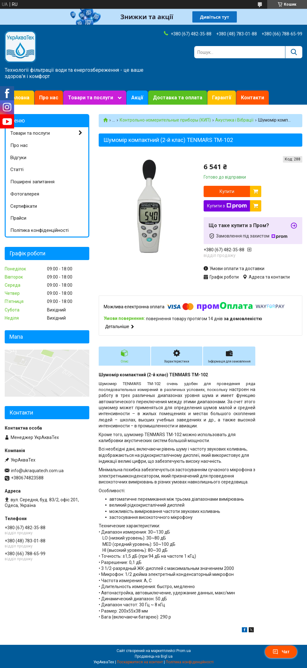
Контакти (252, 98)
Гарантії (221, 98)
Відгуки (18, 157)
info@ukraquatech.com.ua (37, 470)
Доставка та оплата (177, 98)
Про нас (48, 98)
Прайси (18, 218)
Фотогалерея (24, 194)
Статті (16, 169)
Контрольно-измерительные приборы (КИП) (165, 120)
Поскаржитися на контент (140, 662)
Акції (137, 98)
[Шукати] (293, 52)
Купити (227, 191)
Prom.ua (183, 651)
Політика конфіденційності (39, 230)
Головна (19, 98)
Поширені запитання (32, 182)
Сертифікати (23, 206)
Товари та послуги (90, 98)
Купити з (227, 206)
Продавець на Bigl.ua (154, 656)
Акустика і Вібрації (234, 120)
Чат (281, 652)
